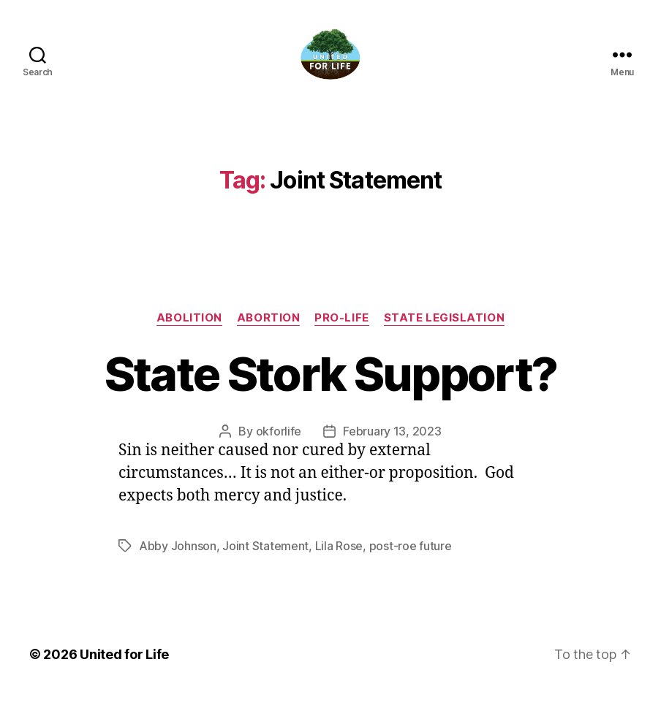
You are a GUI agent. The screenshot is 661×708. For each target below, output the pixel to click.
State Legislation (444, 329)
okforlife (279, 443)
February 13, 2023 (392, 443)
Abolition (189, 329)
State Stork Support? (331, 385)
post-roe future (410, 558)
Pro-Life (341, 329)
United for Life (124, 666)
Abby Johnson (177, 558)
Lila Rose (339, 558)
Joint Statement (265, 558)
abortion (268, 329)
